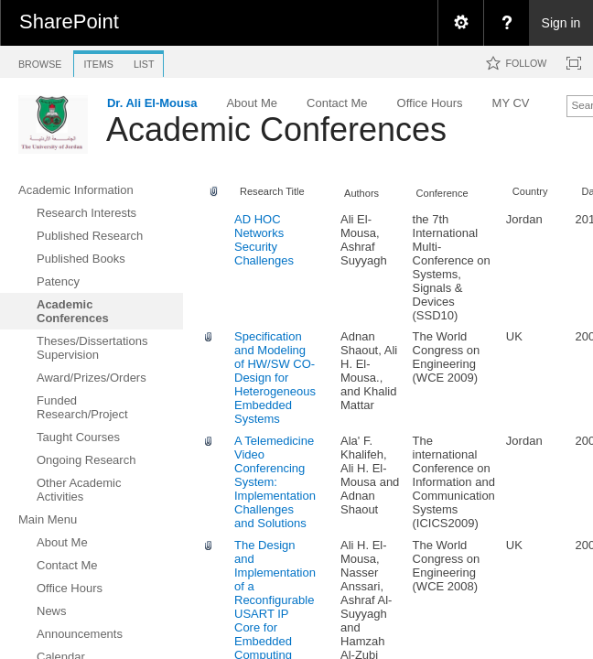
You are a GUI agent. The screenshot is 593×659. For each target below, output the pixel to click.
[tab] (39, 61)
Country (530, 191)
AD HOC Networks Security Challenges (264, 239)
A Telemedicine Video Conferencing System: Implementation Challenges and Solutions (275, 482)
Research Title (272, 191)
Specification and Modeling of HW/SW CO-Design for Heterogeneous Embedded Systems (275, 378)
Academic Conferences (276, 129)
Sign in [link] (561, 23)
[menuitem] (460, 23)
